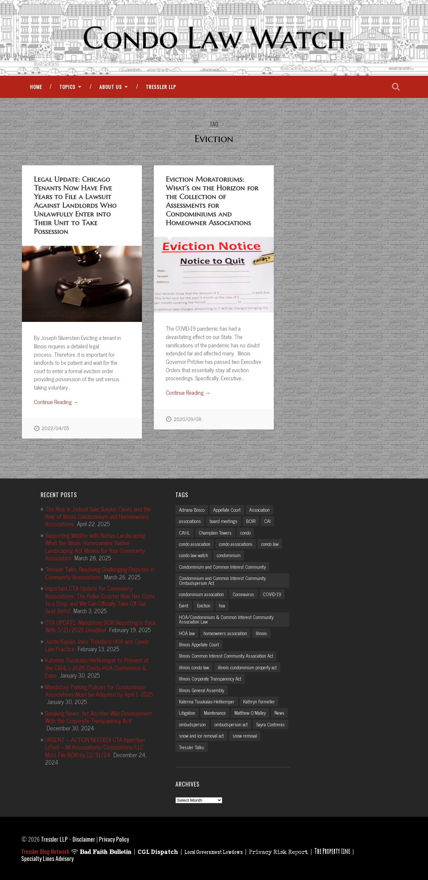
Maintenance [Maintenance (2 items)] (215, 712)
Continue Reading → (56, 402)
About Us (110, 86)
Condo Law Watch (214, 38)
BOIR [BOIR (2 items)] (250, 520)
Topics (67, 86)
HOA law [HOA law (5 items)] (187, 632)
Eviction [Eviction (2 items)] (203, 605)
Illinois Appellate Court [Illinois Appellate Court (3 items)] (199, 644)
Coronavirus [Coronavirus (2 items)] (243, 593)
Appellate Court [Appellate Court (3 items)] (227, 509)
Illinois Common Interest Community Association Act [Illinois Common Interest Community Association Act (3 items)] (226, 655)
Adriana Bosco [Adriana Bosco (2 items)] (191, 509)
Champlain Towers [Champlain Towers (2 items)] (215, 532)
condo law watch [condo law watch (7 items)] (193, 554)
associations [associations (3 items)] (190, 520)
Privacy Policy (114, 838)
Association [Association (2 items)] (259, 509)
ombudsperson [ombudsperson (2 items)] (192, 724)
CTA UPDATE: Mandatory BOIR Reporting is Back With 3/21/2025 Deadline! (100, 625)
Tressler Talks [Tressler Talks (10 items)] (191, 746)
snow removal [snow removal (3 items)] (245, 735)
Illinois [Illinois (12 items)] (261, 632)
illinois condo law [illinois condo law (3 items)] (194, 667)
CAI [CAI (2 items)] (267, 520)
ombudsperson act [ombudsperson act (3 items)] (231, 724)
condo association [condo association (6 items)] (194, 543)
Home (36, 86)
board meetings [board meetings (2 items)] (223, 520)
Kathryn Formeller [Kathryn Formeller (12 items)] (259, 701)
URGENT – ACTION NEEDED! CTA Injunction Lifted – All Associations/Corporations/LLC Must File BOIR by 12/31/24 (95, 746)
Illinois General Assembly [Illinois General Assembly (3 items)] (201, 689)
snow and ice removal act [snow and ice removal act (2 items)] (201, 735)
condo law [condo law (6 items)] (270, 543)
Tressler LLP (161, 86)
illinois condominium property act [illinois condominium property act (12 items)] (247, 667)
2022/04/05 (55, 428)
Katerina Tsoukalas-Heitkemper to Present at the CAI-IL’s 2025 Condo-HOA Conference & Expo (97, 666)
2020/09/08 (187, 419)
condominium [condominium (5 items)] (229, 554)
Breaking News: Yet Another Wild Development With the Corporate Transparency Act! (98, 716)
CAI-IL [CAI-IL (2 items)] (184, 532)
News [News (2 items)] (279, 712)
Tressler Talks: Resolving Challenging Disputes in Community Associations (99, 572)
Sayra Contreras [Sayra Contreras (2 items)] (270, 724)
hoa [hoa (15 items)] (222, 605)
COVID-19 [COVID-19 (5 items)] (272, 593)
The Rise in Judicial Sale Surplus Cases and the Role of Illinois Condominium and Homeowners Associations (98, 515)
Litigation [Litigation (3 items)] (187, 712)
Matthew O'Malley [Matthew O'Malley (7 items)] (250, 712)
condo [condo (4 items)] (245, 532)
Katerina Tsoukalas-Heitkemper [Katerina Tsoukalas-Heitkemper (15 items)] (206, 701)
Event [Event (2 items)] (183, 605)
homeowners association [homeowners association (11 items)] (225, 632)
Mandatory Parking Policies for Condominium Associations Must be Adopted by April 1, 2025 (99, 689)
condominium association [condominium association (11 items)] (201, 593)
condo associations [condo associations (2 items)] (236, 543)
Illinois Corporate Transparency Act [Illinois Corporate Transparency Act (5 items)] (210, 678)
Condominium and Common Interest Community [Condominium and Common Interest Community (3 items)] (222, 566)
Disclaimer (84, 838)
